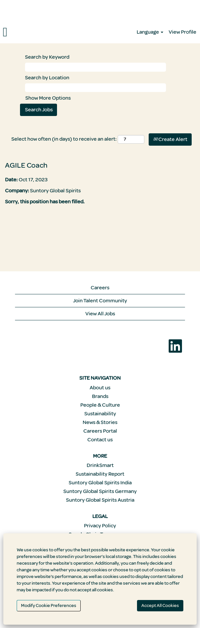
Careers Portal (100, 431)
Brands (100, 396)
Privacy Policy (100, 526)
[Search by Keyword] (95, 67)
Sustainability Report (100, 474)
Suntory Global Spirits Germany (100, 491)
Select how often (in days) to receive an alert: (64, 139)
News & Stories (100, 422)
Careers (100, 288)
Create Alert (170, 139)
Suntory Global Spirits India (100, 483)
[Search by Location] (95, 87)
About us (100, 388)
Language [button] (150, 32)
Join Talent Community (100, 301)
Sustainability (100, 414)
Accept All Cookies (160, 605)
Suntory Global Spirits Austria (100, 500)
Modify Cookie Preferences (48, 605)
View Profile (182, 32)
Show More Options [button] (48, 98)
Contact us (100, 440)
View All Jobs (100, 314)
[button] (33, 32)
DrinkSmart (100, 465)
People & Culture (100, 405)
